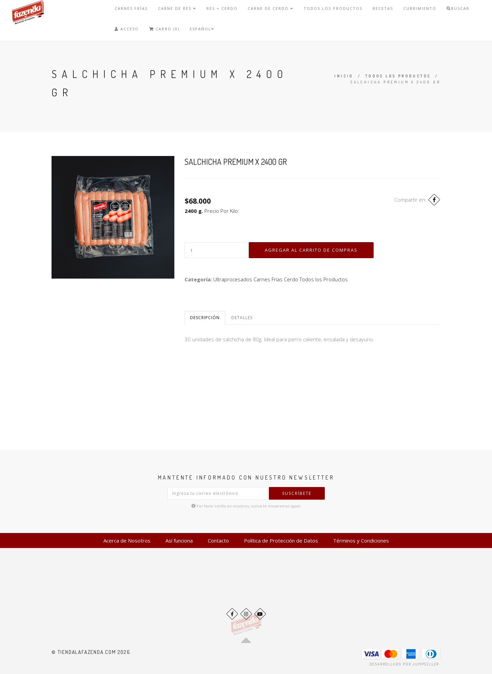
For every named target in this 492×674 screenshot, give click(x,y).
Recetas (383, 8)
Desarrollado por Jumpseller (404, 664)
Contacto (218, 540)
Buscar (458, 8)
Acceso (127, 28)
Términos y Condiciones (361, 540)
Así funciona (179, 540)
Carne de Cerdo (270, 8)
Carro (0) (164, 28)
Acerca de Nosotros (126, 540)
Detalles (241, 317)
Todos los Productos (333, 8)
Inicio (343, 76)
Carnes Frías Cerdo (276, 279)
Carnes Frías (131, 8)
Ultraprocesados (232, 279)
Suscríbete (297, 493)
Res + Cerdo (221, 8)
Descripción (205, 317)
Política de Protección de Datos (281, 540)
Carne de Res (177, 8)
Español (202, 28)
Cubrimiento (419, 8)
